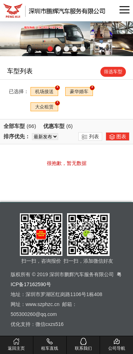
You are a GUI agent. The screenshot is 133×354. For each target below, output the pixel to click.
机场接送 (44, 91)
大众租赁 (44, 106)
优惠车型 (58, 126)
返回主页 (16, 344)
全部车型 (20, 126)
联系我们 (83, 344)
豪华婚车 (79, 91)
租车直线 (49, 344)
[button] (50, 49)
